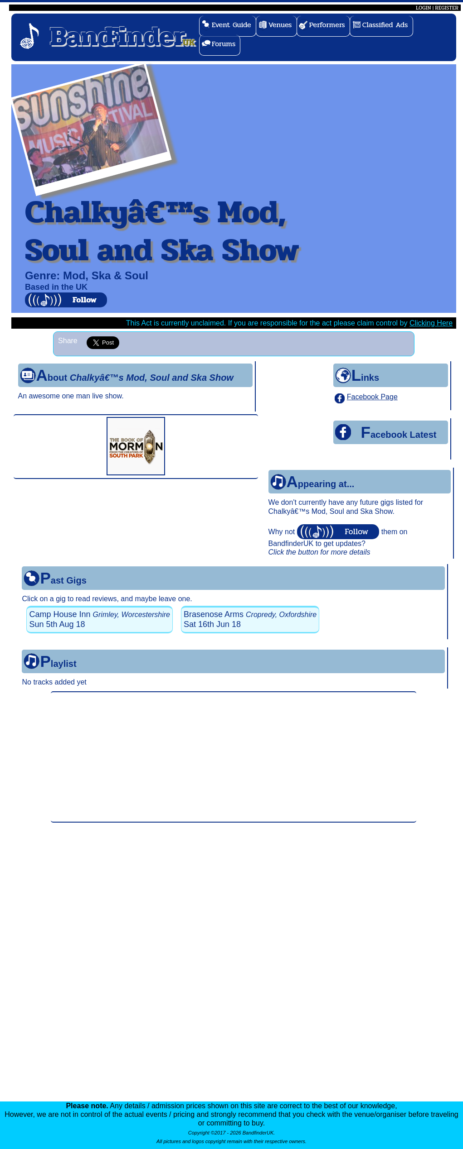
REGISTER (446, 8)
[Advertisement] (233, 757)
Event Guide (231, 24)
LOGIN (423, 8)
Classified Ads (385, 24)
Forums (224, 43)
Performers (327, 24)
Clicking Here (431, 323)
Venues (280, 24)
